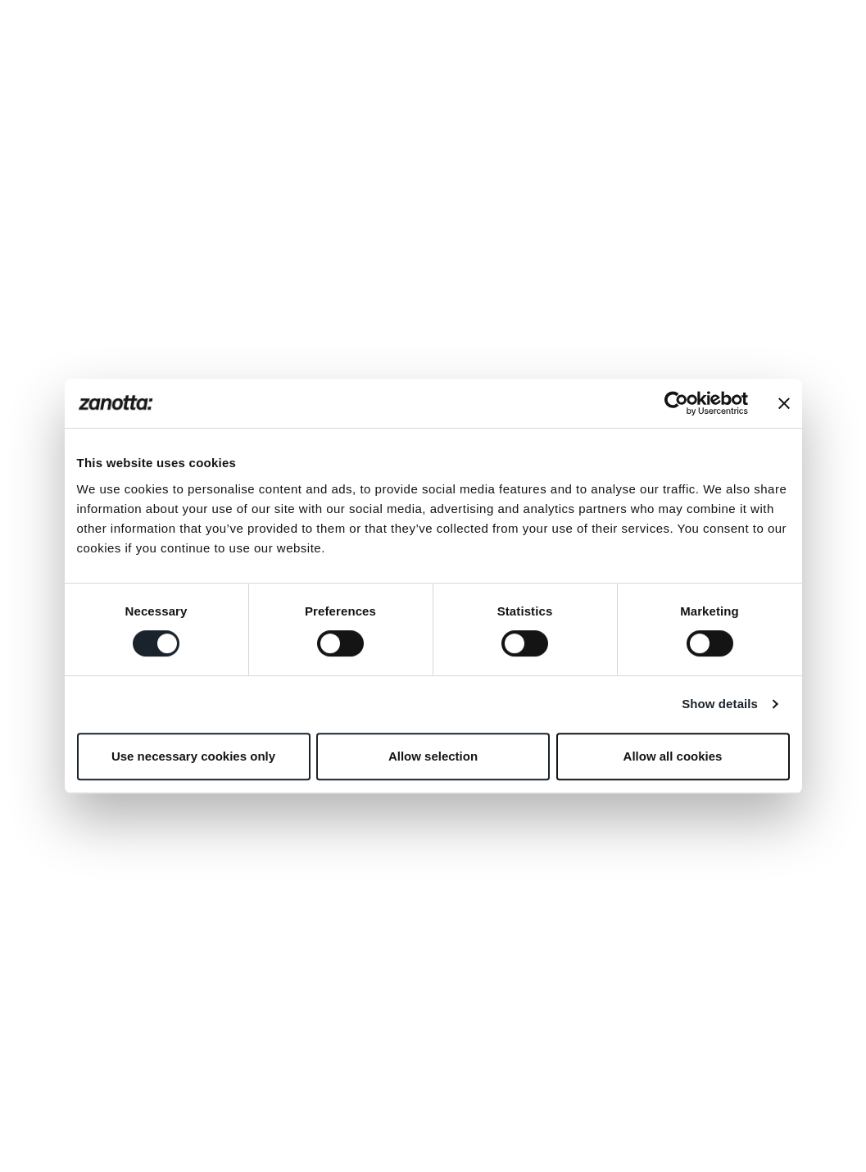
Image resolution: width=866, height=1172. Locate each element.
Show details (720, 704)
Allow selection (433, 756)
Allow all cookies (673, 756)
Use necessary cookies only (193, 756)
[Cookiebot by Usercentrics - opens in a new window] (676, 403)
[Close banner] (784, 403)
